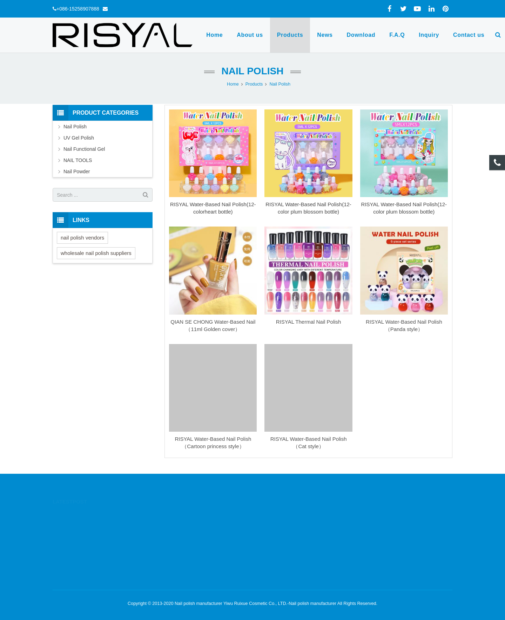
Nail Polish (253, 71)
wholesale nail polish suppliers (96, 253)
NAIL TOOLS (77, 160)
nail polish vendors (82, 238)
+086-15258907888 (77, 9)
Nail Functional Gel (84, 149)
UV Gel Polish (78, 138)
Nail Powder (76, 171)
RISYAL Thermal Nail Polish (308, 322)
